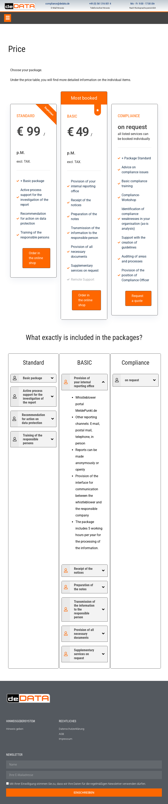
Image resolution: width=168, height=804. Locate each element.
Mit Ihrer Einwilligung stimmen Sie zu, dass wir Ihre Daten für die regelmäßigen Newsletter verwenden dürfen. (78, 783)
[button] (7, 18)
